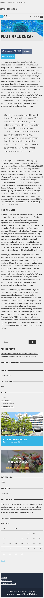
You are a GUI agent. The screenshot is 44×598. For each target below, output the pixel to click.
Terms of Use (6, 581)
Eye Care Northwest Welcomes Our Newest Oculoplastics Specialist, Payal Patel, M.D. (19, 355)
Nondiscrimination (8, 584)
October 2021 (6, 375)
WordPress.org (7, 407)
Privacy (4, 578)
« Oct (3, 560)
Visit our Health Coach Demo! (17, 467)
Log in (3, 397)
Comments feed (7, 403)
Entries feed (6, 401)
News (3, 386)
